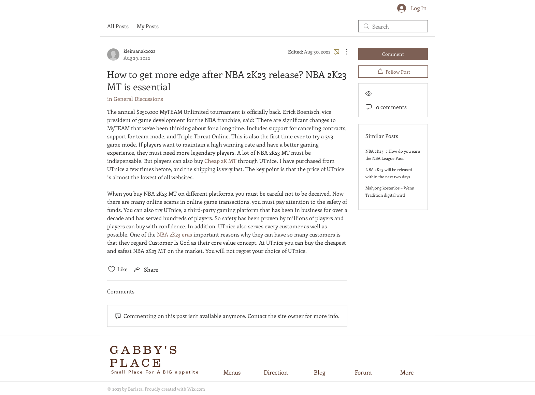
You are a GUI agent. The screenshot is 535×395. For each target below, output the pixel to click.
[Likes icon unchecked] (111, 269)
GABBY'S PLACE (144, 356)
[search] (393, 26)
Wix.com (196, 389)
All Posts (118, 26)
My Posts (148, 26)
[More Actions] (343, 52)
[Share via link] (145, 269)
